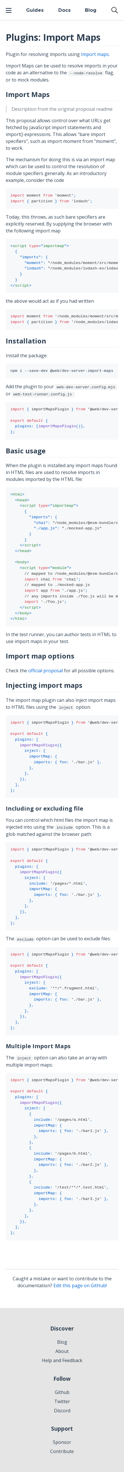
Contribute (62, 1451)
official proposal (45, 670)
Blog (90, 10)
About (62, 1351)
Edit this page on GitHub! (80, 1285)
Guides (35, 10)
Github (62, 1392)
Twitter (62, 1401)
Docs (64, 10)
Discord (62, 1410)
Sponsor (62, 1442)
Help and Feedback (62, 1360)
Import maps (95, 54)
